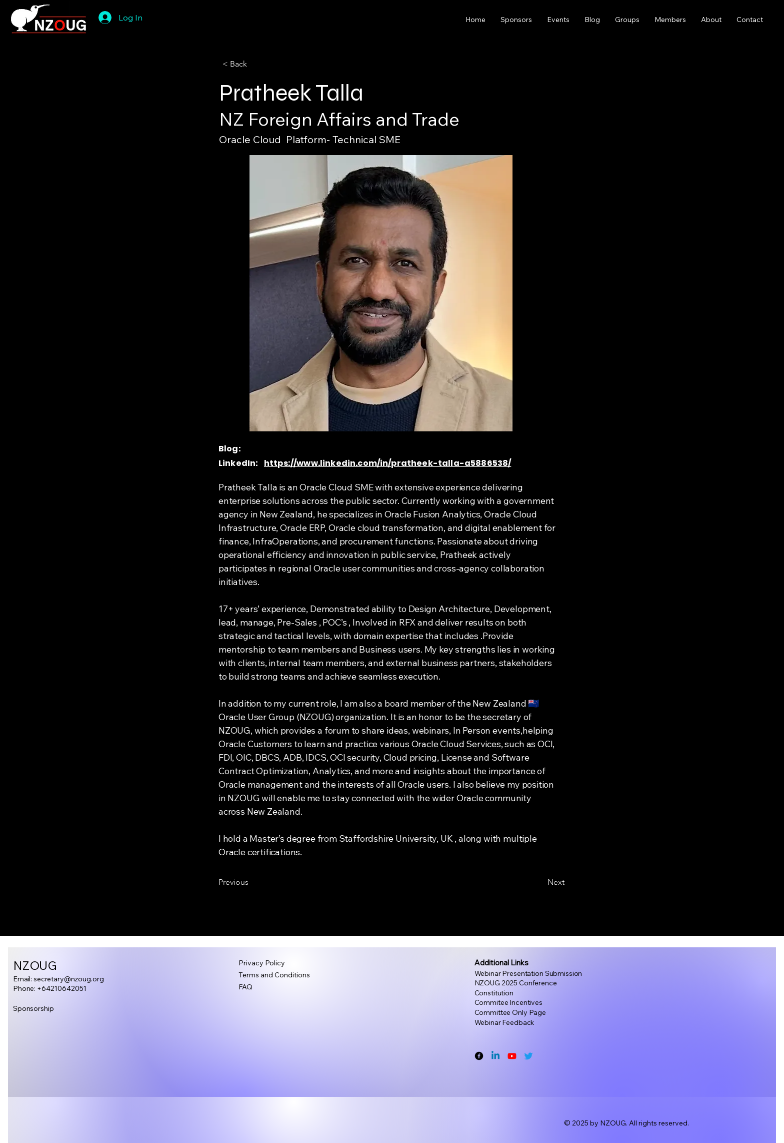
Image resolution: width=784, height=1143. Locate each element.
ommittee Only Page (512, 1012)
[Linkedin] (495, 1056)
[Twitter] (529, 1056)
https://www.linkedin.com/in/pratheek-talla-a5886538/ (387, 463)
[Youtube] (512, 1056)
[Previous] (251, 882)
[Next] (539, 882)
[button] (255, 64)
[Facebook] (479, 1056)
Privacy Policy (261, 962)
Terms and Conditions (274, 974)
